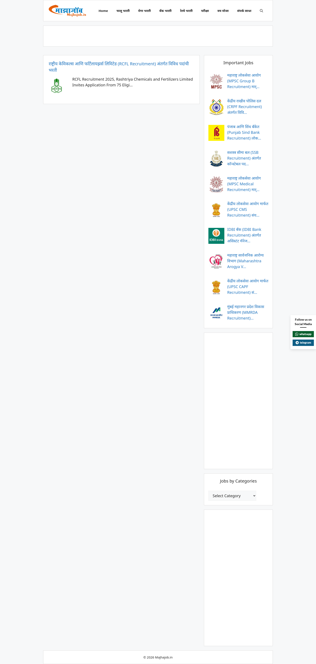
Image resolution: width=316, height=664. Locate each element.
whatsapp (303, 334)
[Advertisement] (158, 35)
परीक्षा (205, 11)
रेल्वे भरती (186, 11)
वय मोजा (223, 11)
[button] (261, 10)
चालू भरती (123, 11)
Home (103, 11)
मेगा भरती (144, 11)
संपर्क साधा (244, 11)
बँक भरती (165, 11)
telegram (303, 342)
